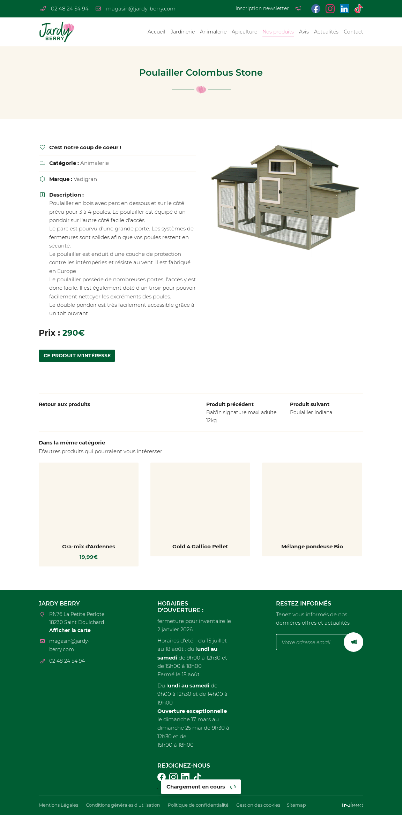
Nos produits (278, 32)
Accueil (156, 32)
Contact (353, 32)
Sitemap (318, 805)
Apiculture (244, 32)
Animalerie (213, 32)
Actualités (326, 32)
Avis (304, 32)
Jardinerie (183, 32)
